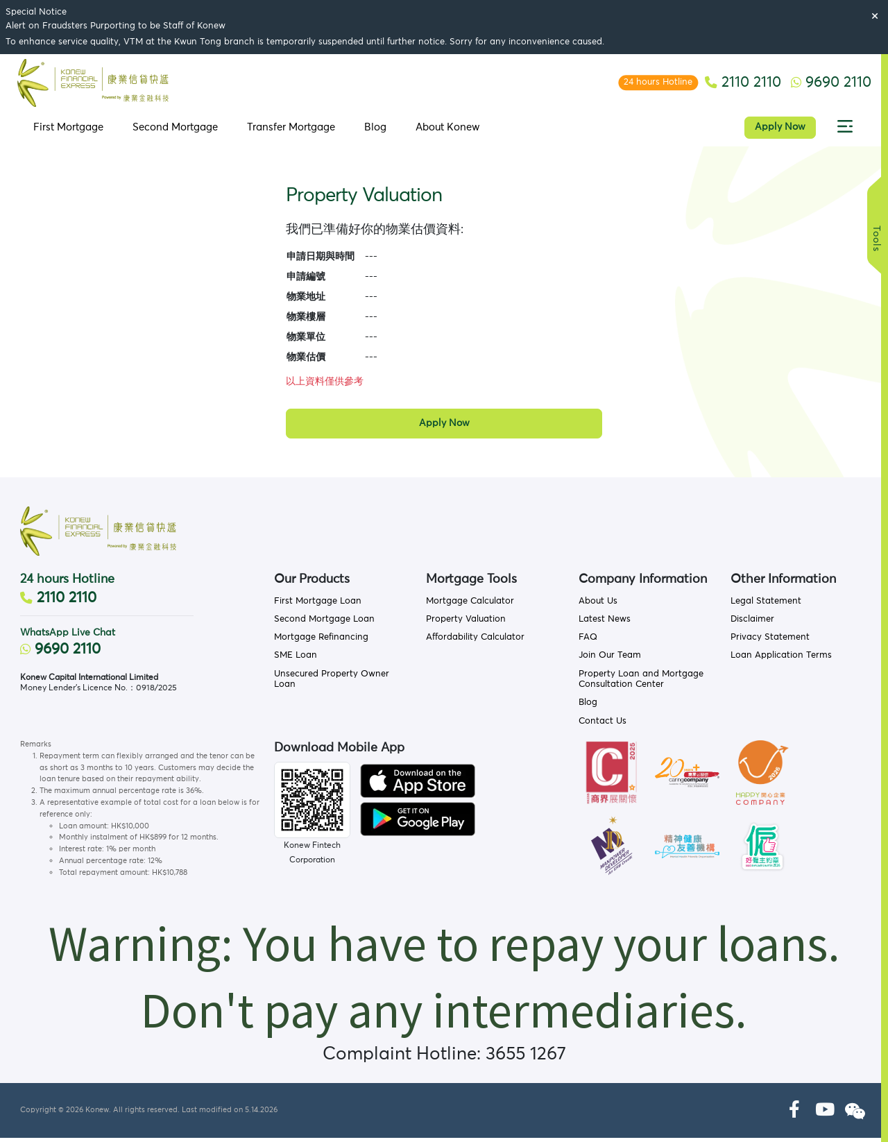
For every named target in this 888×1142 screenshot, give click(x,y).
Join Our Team (610, 660)
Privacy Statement (770, 641)
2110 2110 (58, 602)
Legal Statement (766, 605)
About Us (598, 605)
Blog (374, 130)
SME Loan (295, 660)
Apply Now (782, 130)
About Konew (446, 130)
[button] (847, 130)
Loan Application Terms (781, 660)
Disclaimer (752, 623)
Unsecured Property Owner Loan (331, 684)
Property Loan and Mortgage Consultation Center (641, 684)
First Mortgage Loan (317, 605)
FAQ (588, 641)
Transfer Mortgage (290, 130)
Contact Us (602, 725)
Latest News (605, 623)
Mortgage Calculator (470, 605)
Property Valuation (466, 623)
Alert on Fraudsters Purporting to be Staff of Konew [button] (115, 26)
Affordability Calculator (475, 641)
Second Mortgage (173, 130)
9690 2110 (60, 654)
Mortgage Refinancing (321, 641)
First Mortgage (67, 130)
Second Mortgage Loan (324, 623)
